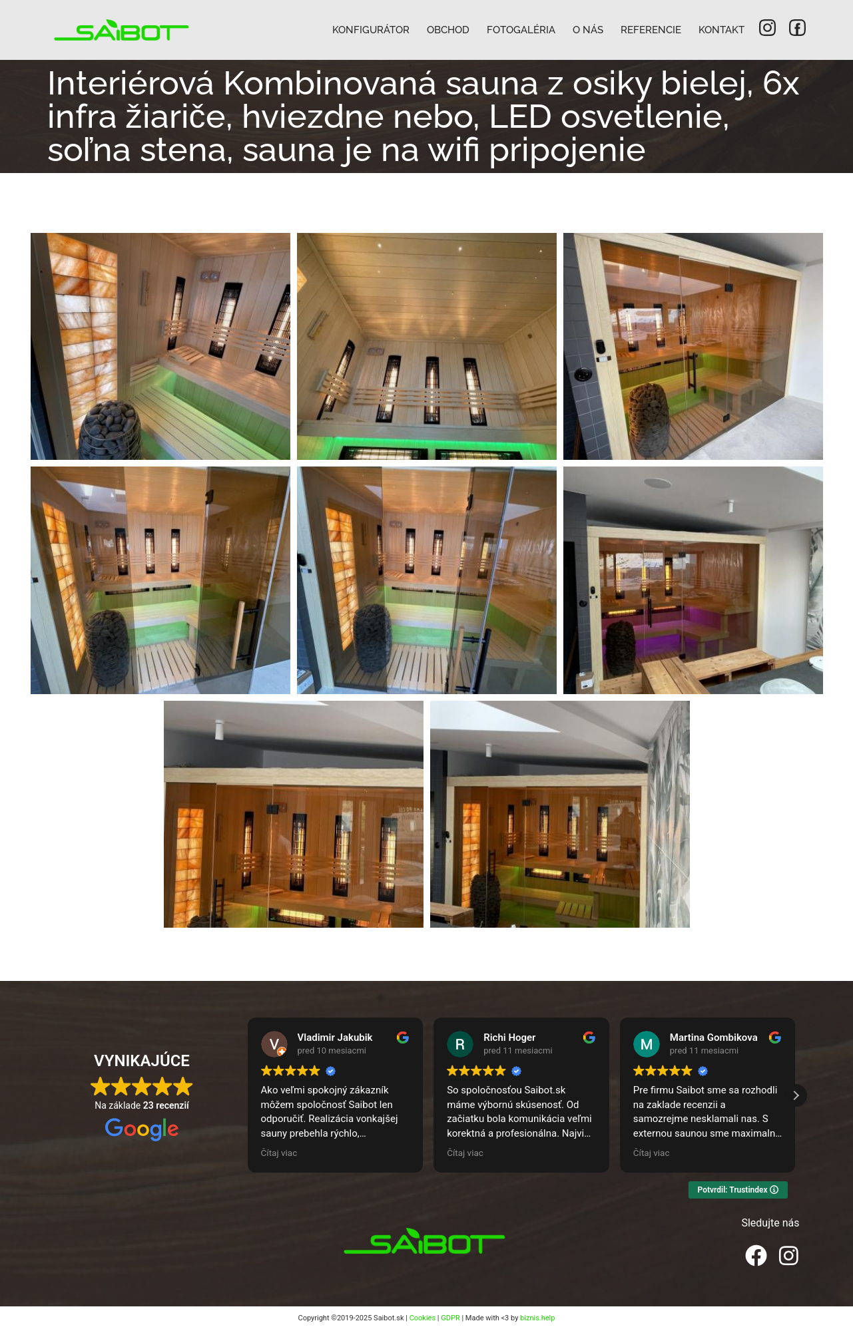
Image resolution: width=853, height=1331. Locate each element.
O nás (588, 30)
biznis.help (537, 1318)
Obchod (448, 30)
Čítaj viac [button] (279, 1152)
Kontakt (721, 30)
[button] (796, 1095)
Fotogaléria (521, 30)
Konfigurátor (371, 30)
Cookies (422, 1318)
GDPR (450, 1318)
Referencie (651, 30)
